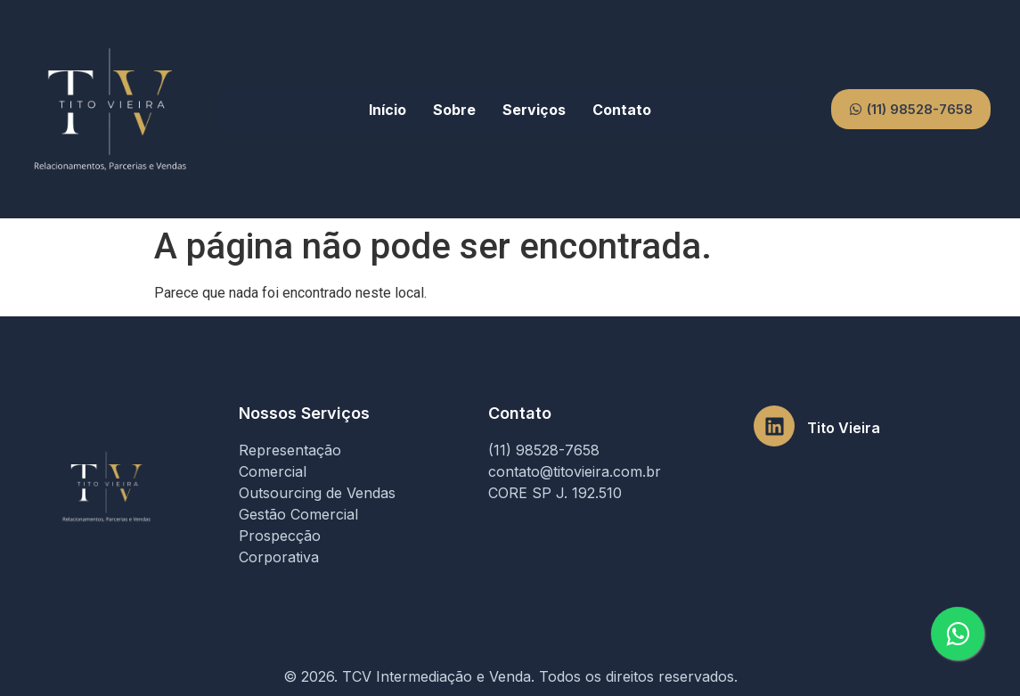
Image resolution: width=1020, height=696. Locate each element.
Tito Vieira (843, 428)
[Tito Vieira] (774, 425)
